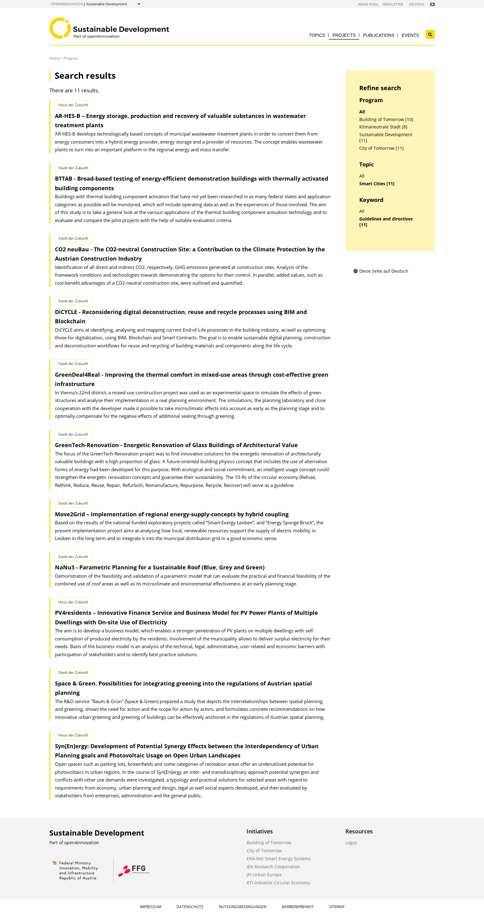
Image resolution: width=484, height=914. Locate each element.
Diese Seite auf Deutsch (380, 271)
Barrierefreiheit (298, 906)
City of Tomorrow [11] (381, 148)
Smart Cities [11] (376, 184)
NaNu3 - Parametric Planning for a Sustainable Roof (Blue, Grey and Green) (160, 567)
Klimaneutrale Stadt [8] (383, 127)
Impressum (150, 906)
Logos (351, 842)
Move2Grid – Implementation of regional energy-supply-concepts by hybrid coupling (172, 514)
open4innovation (67, 4)
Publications (378, 35)
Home (54, 58)
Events (410, 35)
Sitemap (336, 906)
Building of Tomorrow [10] (386, 119)
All (362, 112)
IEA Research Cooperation (273, 867)
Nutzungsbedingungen (242, 906)
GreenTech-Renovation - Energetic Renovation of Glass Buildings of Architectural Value (176, 445)
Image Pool (368, 4)
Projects (344, 35)
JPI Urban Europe (264, 875)
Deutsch (416, 4)
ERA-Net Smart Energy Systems (279, 859)
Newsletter (392, 4)
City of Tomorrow (264, 850)
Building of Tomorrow (269, 842)
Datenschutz (190, 906)
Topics (317, 35)
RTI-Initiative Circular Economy (278, 883)
